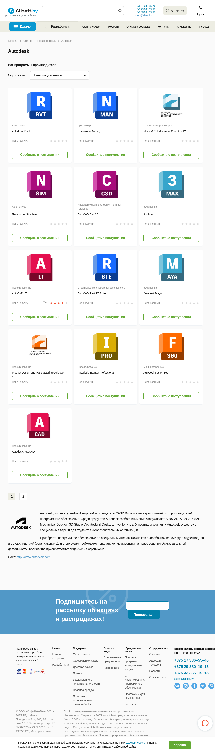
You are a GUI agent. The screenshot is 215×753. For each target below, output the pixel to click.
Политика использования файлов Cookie (82, 700)
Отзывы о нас (157, 677)
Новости (113, 26)
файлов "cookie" (136, 742)
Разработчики (57, 26)
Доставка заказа (83, 667)
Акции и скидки (91, 26)
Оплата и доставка (138, 26)
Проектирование (21, 287)
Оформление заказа (85, 660)
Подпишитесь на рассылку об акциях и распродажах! (87, 610)
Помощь (204, 26)
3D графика (150, 206)
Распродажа (111, 667)
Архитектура (19, 125)
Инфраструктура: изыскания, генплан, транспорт (99, 206)
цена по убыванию (48, 75)
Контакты (163, 26)
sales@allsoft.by (143, 15)
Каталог (26, 26)
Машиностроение (153, 366)
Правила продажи (84, 690)
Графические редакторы (157, 125)
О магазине (184, 26)
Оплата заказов (82, 654)
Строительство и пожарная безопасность (101, 287)
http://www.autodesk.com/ (34, 557)
